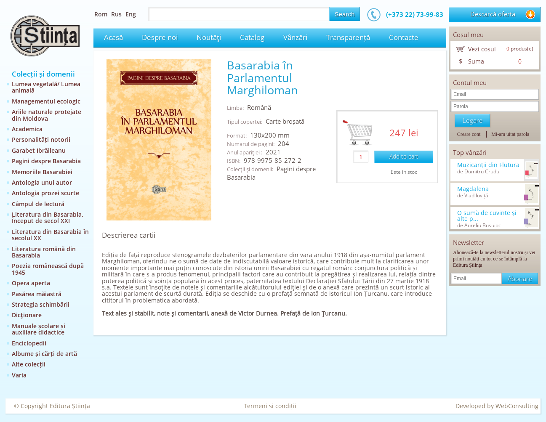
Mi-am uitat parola (510, 134)
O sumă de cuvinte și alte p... (487, 216)
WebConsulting (516, 406)
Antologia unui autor (42, 182)
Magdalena (473, 189)
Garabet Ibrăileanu (39, 150)
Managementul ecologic (46, 101)
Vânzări (295, 37)
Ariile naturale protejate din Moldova (46, 115)
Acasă (113, 37)
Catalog (252, 37)
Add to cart (403, 156)
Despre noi (160, 37)
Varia (19, 375)
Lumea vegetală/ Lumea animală (46, 87)
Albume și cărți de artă (44, 354)
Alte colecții (28, 364)
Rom (100, 14)
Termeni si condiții (270, 406)
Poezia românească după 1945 (48, 269)
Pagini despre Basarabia (46, 161)
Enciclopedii (29, 343)
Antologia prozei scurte (45, 193)
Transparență (348, 37)
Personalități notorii (41, 139)
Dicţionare (27, 315)
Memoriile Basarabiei (42, 172)
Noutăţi (209, 37)
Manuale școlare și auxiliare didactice (38, 329)
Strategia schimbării (40, 304)
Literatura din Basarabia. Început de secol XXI (47, 217)
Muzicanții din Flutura (488, 165)
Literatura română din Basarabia (44, 252)
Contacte (403, 37)
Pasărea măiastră (36, 294)
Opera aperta (31, 283)
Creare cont (469, 134)
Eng (130, 14)
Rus (116, 14)
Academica (27, 129)
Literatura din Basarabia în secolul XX (50, 235)
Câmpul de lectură (38, 204)
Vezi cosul (482, 49)
